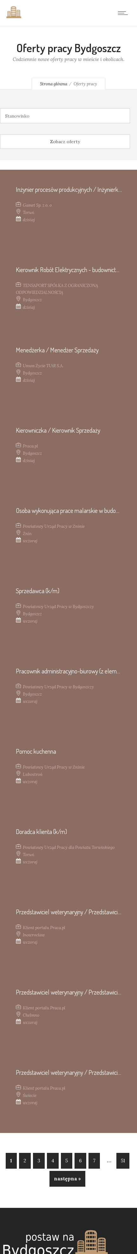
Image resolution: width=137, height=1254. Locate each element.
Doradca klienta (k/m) (41, 831)
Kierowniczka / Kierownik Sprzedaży (58, 430)
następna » (67, 1179)
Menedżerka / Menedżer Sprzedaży (57, 350)
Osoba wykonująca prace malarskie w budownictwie (76, 510)
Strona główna (53, 84)
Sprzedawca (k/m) (37, 591)
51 (123, 1161)
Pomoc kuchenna (36, 751)
